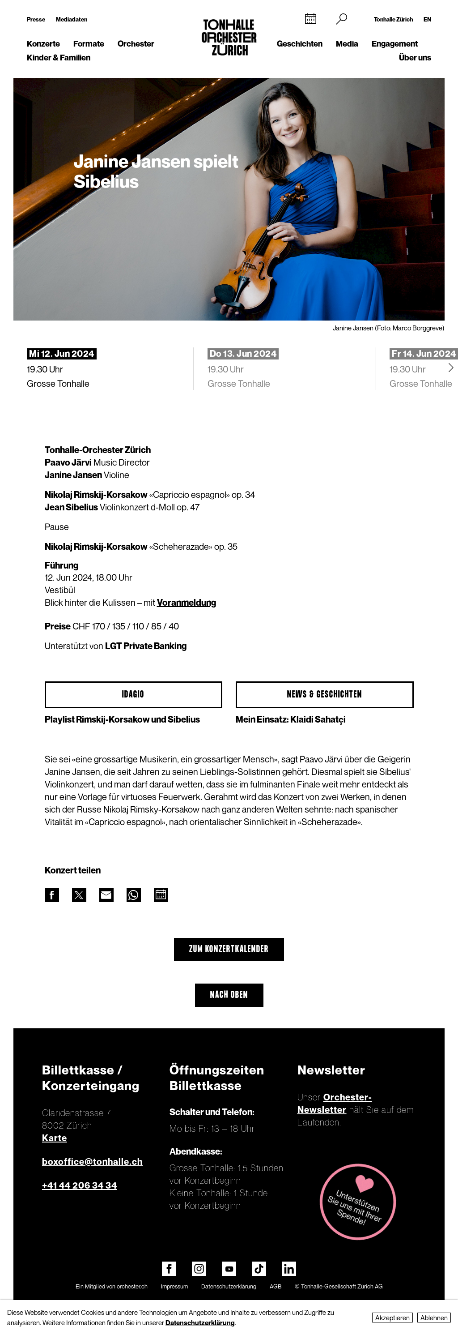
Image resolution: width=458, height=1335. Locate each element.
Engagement (395, 43)
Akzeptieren (392, 1318)
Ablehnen (434, 1318)
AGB (275, 1286)
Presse (36, 19)
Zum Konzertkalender (229, 949)
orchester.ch (132, 1286)
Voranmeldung (186, 602)
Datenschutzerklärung (228, 1286)
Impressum (174, 1286)
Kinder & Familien (58, 57)
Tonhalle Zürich (393, 19)
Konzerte (43, 43)
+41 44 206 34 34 (79, 1185)
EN (427, 19)
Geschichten (299, 43)
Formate (88, 43)
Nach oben (229, 995)
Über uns (415, 57)
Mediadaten (71, 19)
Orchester (136, 43)
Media (347, 43)
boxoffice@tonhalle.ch (92, 1161)
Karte (54, 1138)
